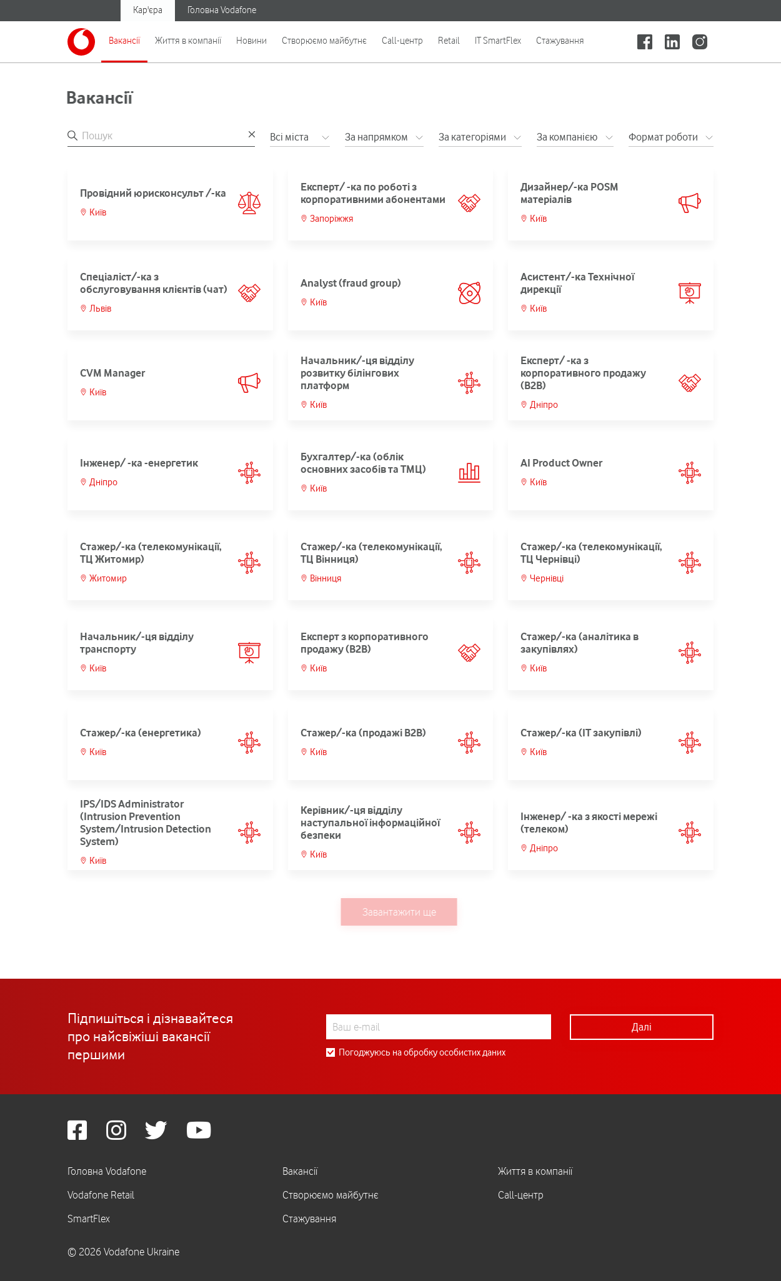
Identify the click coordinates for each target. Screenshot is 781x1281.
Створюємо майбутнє (324, 40)
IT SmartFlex (498, 40)
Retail (449, 40)
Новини (251, 40)
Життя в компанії (188, 40)
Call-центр (402, 40)
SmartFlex (88, 1218)
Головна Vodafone (221, 10)
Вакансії (124, 40)
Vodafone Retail (100, 1195)
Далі (642, 1027)
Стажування (560, 40)
